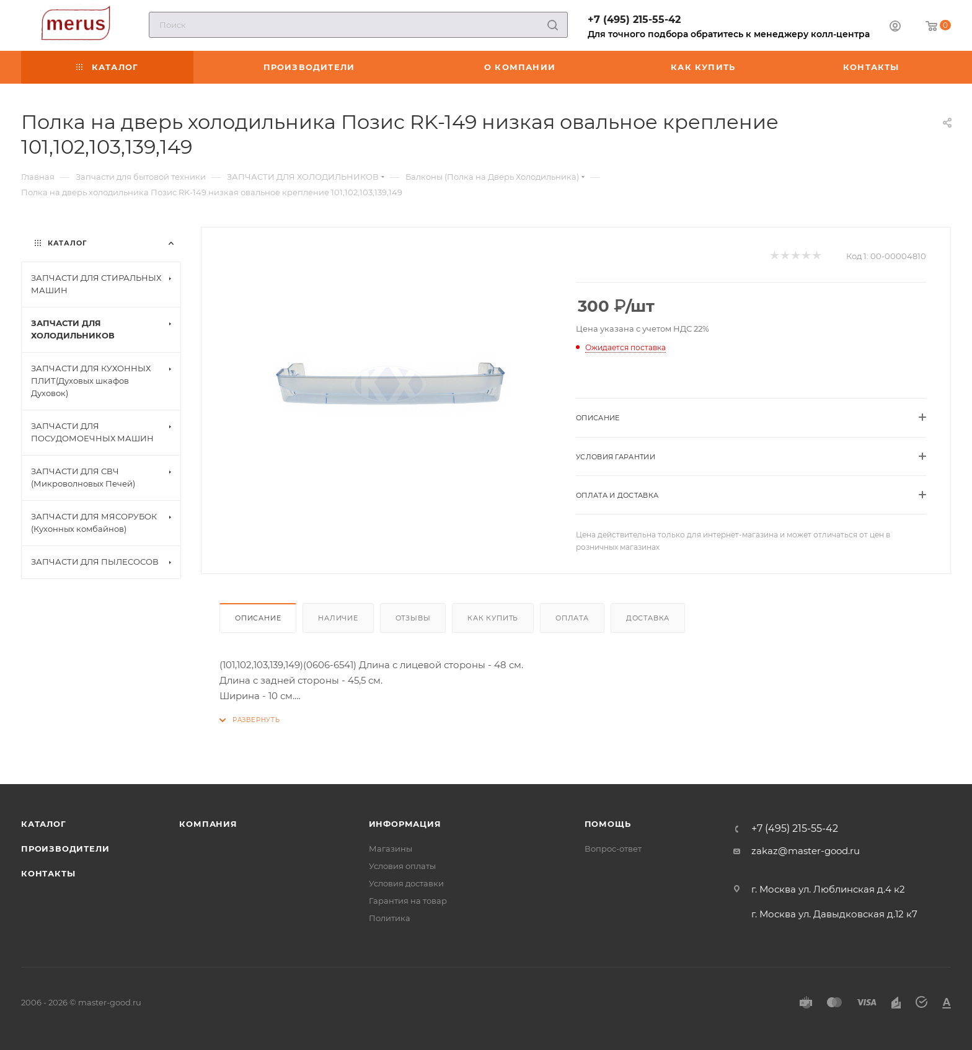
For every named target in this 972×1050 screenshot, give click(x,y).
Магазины (390, 849)
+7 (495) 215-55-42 (634, 19)
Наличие (338, 618)
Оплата (572, 618)
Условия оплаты (402, 866)
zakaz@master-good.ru (805, 851)
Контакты (48, 873)
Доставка (647, 618)
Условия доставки (406, 883)
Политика (389, 918)
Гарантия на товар (408, 901)
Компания (208, 824)
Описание (258, 618)
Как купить (492, 618)
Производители (65, 849)
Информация (405, 824)
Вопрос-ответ (613, 849)
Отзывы (413, 618)
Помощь (608, 824)
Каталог (43, 824)
